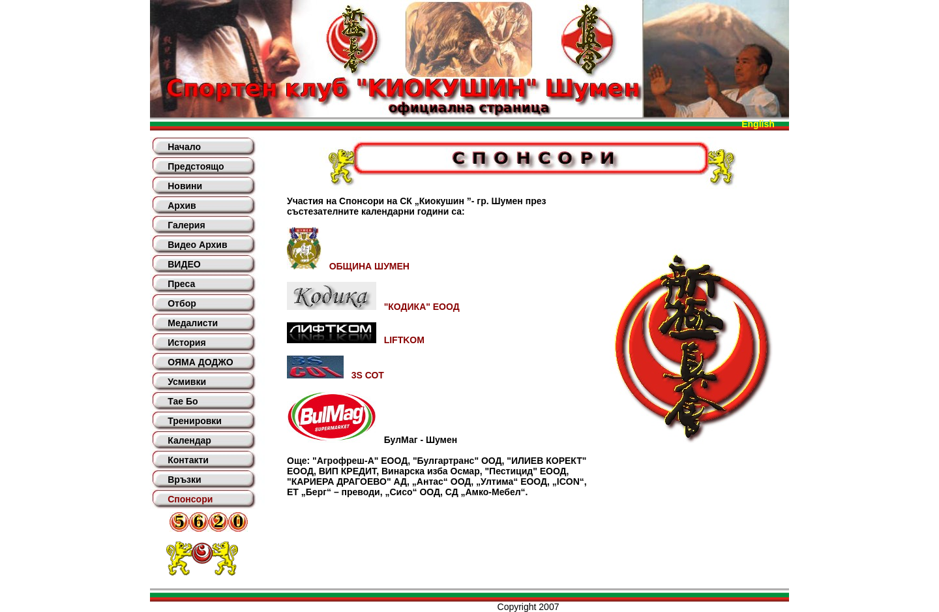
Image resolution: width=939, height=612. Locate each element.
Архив (182, 205)
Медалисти (193, 323)
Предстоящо (196, 166)
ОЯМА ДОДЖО (200, 362)
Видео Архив (197, 244)
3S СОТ (335, 375)
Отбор (182, 303)
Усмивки (187, 381)
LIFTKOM (356, 340)
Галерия (186, 225)
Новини (185, 186)
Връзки (184, 479)
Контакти (188, 460)
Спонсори (190, 499)
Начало (184, 147)
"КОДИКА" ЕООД (373, 306)
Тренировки (195, 421)
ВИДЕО (184, 264)
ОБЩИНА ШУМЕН (348, 266)
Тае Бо (183, 401)
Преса (181, 284)
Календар (189, 440)
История (186, 342)
